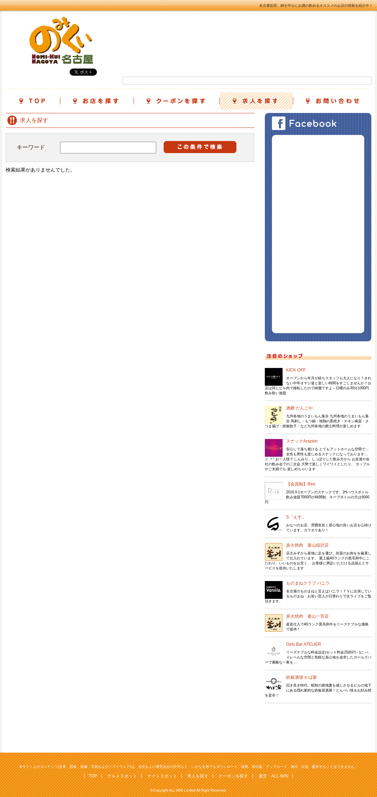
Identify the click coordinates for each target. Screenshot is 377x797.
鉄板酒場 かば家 (301, 677)
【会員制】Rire (300, 484)
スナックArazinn (302, 441)
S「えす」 (296, 517)
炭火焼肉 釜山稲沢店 (307, 545)
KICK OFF (296, 370)
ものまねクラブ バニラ (308, 583)
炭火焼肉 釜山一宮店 (307, 616)
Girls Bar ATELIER (303, 644)
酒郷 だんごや (299, 408)
